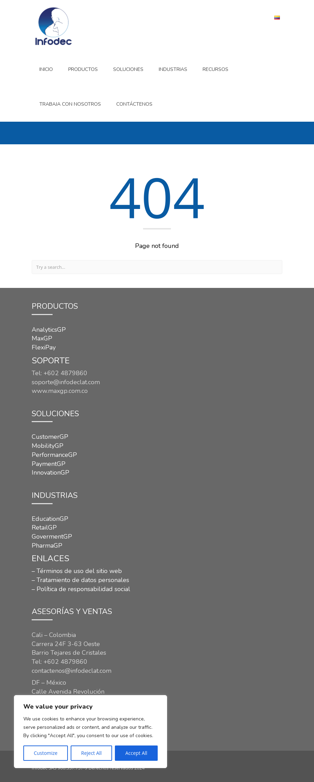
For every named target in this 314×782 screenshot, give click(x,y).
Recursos (215, 69)
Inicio (46, 69)
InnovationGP (50, 472)
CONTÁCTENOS (134, 104)
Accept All (136, 753)
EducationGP (50, 519)
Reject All (91, 753)
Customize (45, 753)
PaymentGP (48, 464)
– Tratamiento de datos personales (80, 580)
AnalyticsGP (49, 329)
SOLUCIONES (128, 69)
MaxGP (42, 338)
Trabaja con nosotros (70, 104)
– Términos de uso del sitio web (77, 571)
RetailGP (44, 527)
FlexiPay (44, 347)
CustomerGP (50, 437)
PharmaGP (47, 545)
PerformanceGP (54, 455)
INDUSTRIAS (173, 69)
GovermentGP (52, 536)
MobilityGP (47, 446)
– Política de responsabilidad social (81, 589)
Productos (83, 69)
